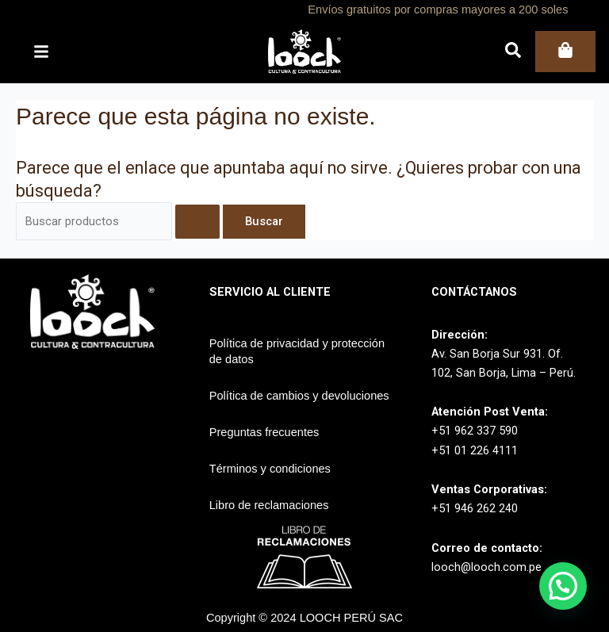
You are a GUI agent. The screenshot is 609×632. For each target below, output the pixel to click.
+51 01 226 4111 (474, 450)
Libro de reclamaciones (269, 505)
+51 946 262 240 (474, 508)
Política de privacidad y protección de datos (297, 351)
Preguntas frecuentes (264, 432)
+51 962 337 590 (474, 430)
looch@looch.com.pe (486, 567)
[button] (563, 586)
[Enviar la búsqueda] (197, 222)
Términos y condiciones (270, 468)
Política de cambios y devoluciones (299, 395)
